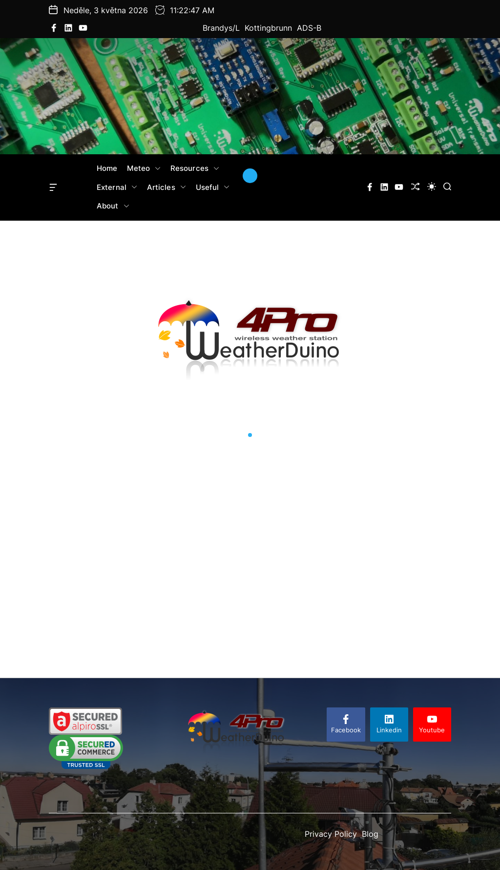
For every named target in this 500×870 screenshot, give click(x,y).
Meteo (144, 168)
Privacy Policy (331, 834)
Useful (213, 187)
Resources (194, 168)
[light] (431, 186)
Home (107, 168)
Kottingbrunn (268, 28)
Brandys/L (221, 28)
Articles (166, 187)
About (113, 206)
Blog (370, 834)
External (117, 187)
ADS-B (309, 28)
